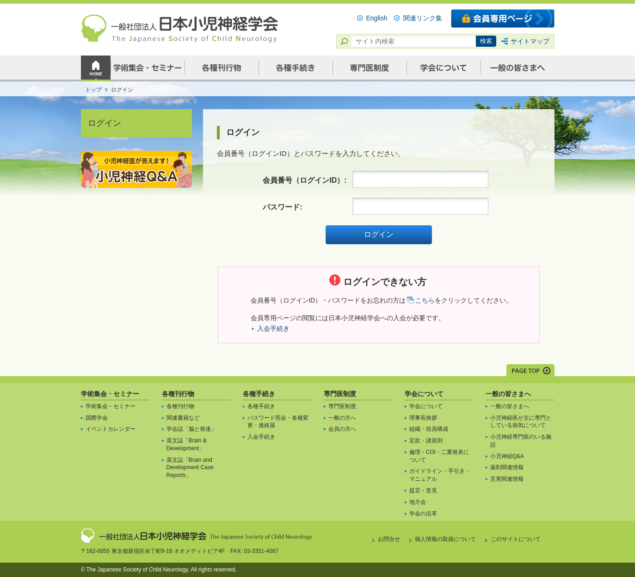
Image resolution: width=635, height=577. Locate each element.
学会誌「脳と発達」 (191, 429)
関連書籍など (183, 418)
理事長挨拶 (423, 418)
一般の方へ (342, 418)
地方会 (417, 502)
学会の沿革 (423, 513)
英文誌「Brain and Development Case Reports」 (190, 468)
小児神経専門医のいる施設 (520, 441)
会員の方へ (342, 429)
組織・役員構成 (428, 429)
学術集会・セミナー (110, 393)
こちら (425, 300)
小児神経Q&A (507, 456)
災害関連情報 (507, 479)
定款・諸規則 (426, 440)
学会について (424, 393)
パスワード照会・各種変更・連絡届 (277, 422)
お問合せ (389, 539)
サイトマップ (530, 41)
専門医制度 (340, 393)
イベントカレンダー (111, 429)
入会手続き (273, 328)
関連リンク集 (422, 18)
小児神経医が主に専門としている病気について (520, 422)
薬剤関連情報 (507, 467)
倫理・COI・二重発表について (439, 456)
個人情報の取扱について (445, 539)
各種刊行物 (178, 393)
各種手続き (259, 393)
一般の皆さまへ (508, 393)
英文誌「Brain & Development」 (186, 444)
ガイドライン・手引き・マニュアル (439, 475)
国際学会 (97, 418)
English (377, 18)
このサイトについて (516, 539)
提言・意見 (423, 490)
